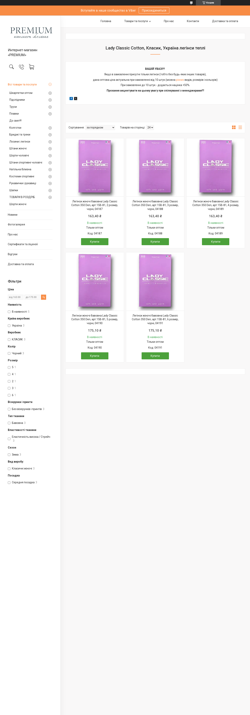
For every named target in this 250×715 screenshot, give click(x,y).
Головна (106, 21)
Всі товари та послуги (22, 84)
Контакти (193, 21)
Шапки (13, 190)
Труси (13, 106)
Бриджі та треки (19, 134)
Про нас (13, 234)
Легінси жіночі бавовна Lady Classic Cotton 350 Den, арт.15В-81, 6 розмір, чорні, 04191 (155, 319)
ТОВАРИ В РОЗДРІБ (22, 197)
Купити (94, 241)
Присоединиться (154, 10)
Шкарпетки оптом (20, 92)
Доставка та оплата (21, 264)
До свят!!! (15, 120)
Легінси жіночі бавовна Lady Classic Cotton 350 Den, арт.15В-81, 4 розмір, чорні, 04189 (215, 205)
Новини (12, 214)
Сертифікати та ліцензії (23, 244)
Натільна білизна (20, 169)
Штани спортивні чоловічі (25, 162)
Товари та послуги (136, 21)
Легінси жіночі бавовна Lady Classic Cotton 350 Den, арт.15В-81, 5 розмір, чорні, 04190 (94, 319)
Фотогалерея (16, 224)
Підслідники (17, 99)
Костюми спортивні (21, 176)
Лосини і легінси (19, 141)
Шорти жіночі (17, 204)
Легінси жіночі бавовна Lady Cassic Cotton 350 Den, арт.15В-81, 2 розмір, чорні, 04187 (94, 205)
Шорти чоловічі (19, 155)
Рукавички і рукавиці (22, 183)
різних (180, 79)
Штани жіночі (18, 148)
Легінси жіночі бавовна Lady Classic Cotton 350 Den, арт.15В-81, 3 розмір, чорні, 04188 (155, 205)
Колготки (15, 127)
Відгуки (12, 254)
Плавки (14, 113)
